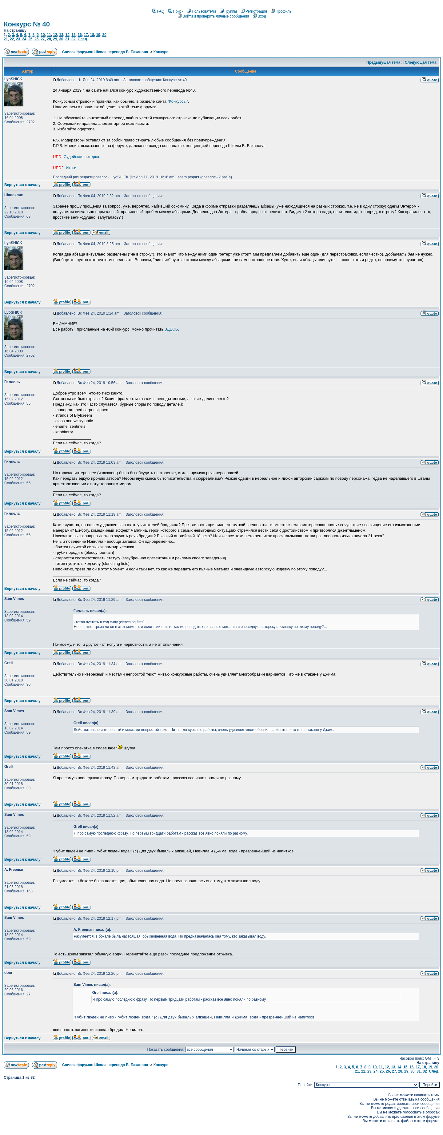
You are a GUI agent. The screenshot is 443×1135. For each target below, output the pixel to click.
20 (104, 35)
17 (86, 35)
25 (30, 39)
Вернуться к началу (22, 185)
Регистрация (254, 11)
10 (43, 35)
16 (80, 35)
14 (67, 35)
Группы (228, 11)
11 (49, 35)
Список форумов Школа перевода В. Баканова (105, 52)
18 (92, 35)
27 (43, 39)
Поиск (175, 11)
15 (73, 35)
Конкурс (161, 52)
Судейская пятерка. (82, 156)
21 (6, 39)
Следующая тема (421, 62)
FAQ (158, 11)
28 (49, 39)
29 (55, 39)
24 (24, 39)
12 (55, 35)
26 (36, 39)
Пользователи (201, 11)
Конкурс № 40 (27, 24)
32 (73, 39)
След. (83, 39)
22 (12, 39)
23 (18, 39)
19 (98, 35)
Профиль (281, 11)
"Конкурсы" (178, 101)
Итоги (71, 167)
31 (67, 39)
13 (61, 35)
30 (61, 39)
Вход (259, 16)
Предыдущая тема (383, 62)
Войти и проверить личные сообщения (213, 16)
